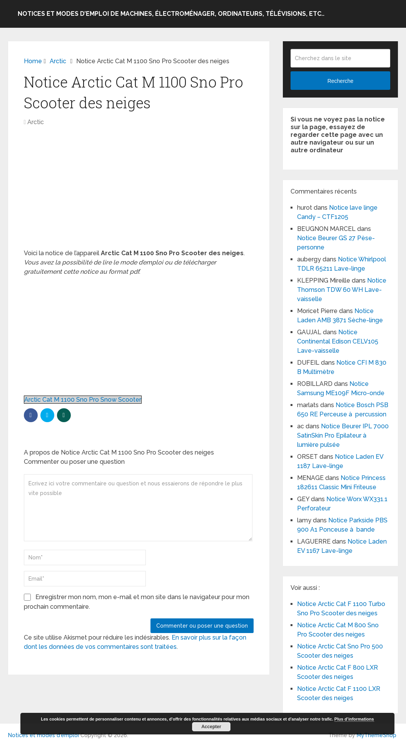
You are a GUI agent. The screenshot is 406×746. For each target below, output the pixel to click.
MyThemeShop (376, 735)
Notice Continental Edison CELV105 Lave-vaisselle (337, 341)
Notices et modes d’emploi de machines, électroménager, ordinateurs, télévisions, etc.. (171, 13)
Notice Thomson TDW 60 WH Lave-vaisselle (341, 290)
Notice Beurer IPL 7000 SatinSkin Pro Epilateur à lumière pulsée (343, 435)
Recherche (340, 81)
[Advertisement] (139, 192)
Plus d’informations (354, 719)
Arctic (35, 122)
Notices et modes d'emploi (43, 735)
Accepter (211, 726)
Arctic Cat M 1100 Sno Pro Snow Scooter (82, 399)
